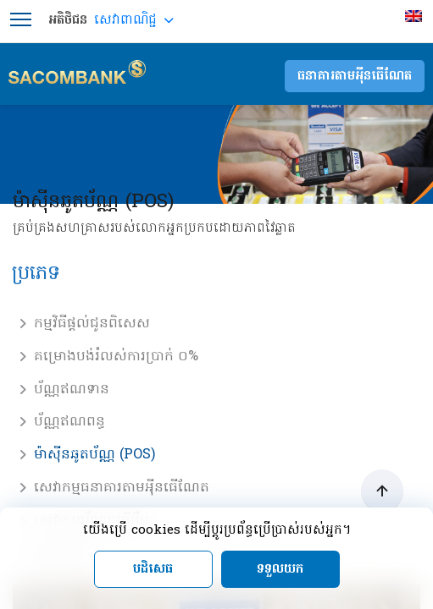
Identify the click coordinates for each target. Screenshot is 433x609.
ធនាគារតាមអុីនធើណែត (354, 76)
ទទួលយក (280, 569)
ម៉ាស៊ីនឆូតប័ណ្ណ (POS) (94, 455)
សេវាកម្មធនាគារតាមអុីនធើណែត (121, 488)
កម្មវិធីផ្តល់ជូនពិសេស (92, 324)
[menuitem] (415, 16)
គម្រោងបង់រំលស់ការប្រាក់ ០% (116, 357)
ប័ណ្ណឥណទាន (71, 390)
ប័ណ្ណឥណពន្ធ (69, 422)
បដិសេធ (153, 569)
